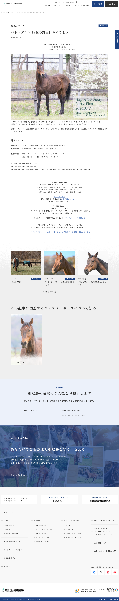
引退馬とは (8, 529)
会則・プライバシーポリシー (108, 599)
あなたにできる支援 (82, 5)
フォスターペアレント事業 (43, 529)
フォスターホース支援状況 (75, 218)
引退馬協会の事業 (40, 525)
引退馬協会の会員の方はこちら (73, 410)
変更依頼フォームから (69, 199)
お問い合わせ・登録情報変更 (105, 551)
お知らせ (47, 5)
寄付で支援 (98, 4)
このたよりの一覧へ (50, 292)
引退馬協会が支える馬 (12, 541)
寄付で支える (68, 529)
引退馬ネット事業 (40, 533)
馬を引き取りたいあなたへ (104, 520)
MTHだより (12, 13)
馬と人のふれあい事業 (42, 537)
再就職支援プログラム (42, 541)
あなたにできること (18, 475)
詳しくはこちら (59, 197)
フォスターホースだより (13, 549)
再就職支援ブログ (10, 558)
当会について (58, 5)
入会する (111, 4)
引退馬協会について (11, 525)
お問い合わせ (70, 2)
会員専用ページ (59, 2)
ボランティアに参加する (72, 537)
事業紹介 (69, 5)
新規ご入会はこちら (31, 410)
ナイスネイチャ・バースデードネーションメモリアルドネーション (103, 531)
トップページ (9, 512)
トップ (3, 13)
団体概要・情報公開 (11, 533)
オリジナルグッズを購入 (72, 533)
